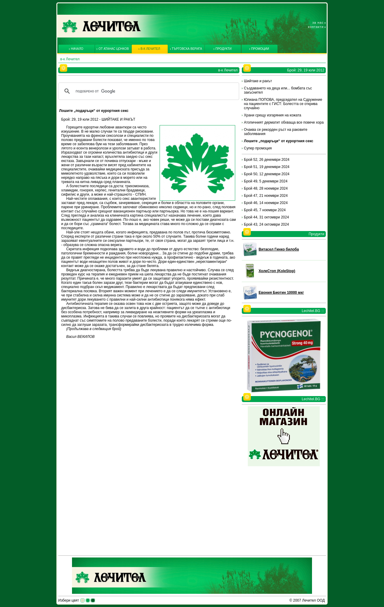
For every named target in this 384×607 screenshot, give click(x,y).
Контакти (316, 27)
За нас (318, 22)
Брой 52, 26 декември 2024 (267, 160)
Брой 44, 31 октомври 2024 (266, 217)
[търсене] (148, 91)
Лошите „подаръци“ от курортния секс (278, 141)
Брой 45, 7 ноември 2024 (265, 210)
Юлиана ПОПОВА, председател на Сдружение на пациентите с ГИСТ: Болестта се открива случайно (283, 104)
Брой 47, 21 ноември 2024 (266, 196)
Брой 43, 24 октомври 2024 (266, 224)
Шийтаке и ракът (258, 81)
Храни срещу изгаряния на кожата (272, 115)
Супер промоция (258, 148)
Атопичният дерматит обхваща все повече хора (284, 122)
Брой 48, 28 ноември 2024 (266, 188)
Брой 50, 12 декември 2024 (267, 174)
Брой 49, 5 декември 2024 (265, 181)
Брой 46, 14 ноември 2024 (266, 203)
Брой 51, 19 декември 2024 (267, 167)
